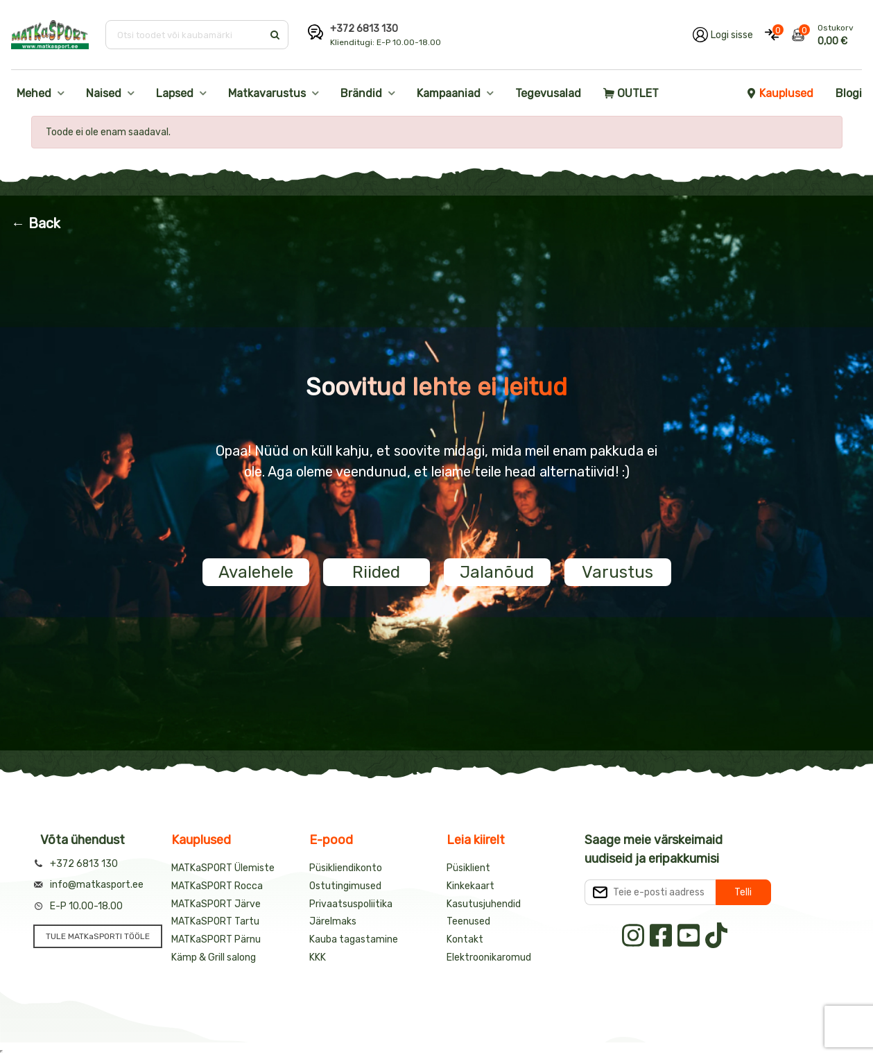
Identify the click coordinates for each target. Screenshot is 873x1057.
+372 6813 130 (364, 29)
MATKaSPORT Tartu (215, 921)
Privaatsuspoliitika (350, 904)
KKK (317, 957)
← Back (35, 223)
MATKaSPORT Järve (216, 904)
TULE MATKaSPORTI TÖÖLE (98, 936)
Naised (103, 93)
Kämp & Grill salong (213, 957)
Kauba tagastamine (353, 939)
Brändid (361, 93)
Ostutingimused (345, 886)
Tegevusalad (548, 93)
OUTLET (631, 93)
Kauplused (779, 93)
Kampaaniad (449, 93)
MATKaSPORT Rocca (217, 886)
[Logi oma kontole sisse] (723, 34)
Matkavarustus (267, 93)
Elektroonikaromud (489, 957)
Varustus (617, 572)
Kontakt (465, 939)
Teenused (468, 921)
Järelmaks (332, 921)
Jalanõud (497, 572)
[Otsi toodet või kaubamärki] (185, 35)
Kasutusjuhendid (484, 904)
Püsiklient (468, 868)
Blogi (849, 93)
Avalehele (255, 572)
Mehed (34, 93)
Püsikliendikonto (345, 868)
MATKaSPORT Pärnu (216, 939)
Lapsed (174, 93)
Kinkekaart (470, 886)
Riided (376, 572)
